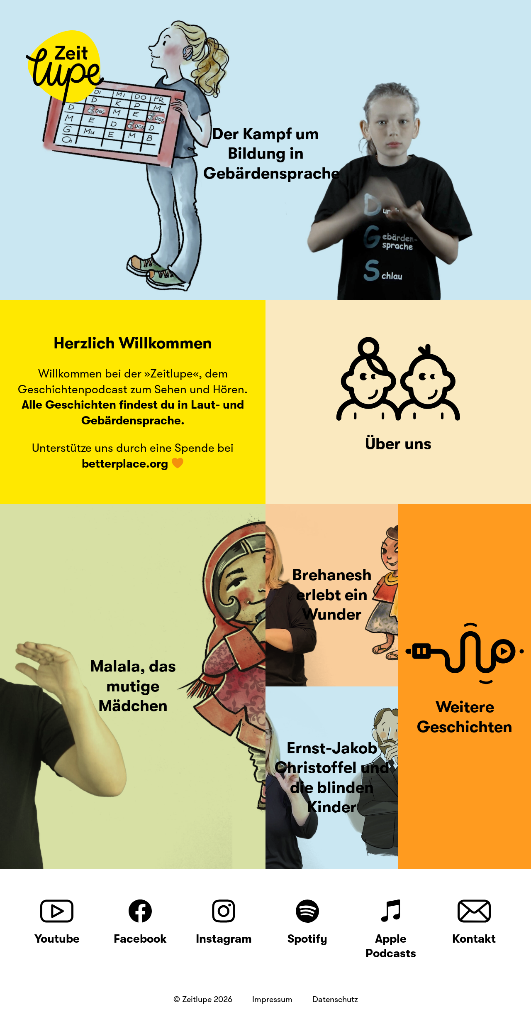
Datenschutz (335, 999)
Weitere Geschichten (464, 717)
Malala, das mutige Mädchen (133, 686)
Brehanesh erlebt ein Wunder (332, 594)
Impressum (272, 999)
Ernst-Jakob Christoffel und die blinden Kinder (332, 777)
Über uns (398, 444)
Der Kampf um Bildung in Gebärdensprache (271, 153)
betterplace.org (125, 464)
